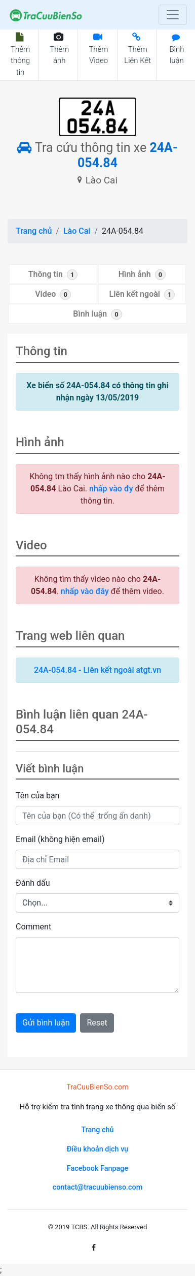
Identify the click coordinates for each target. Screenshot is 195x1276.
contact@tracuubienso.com (98, 1187)
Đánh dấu (33, 883)
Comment (33, 926)
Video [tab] (53, 294)
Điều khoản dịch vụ (98, 1149)
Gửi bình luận (45, 1023)
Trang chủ (34, 231)
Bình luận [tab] (97, 314)
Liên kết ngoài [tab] (142, 294)
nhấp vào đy (111, 488)
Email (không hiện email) (60, 839)
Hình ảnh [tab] (142, 274)
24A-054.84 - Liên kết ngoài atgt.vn (97, 670)
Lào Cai (76, 231)
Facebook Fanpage (97, 1168)
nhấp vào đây (85, 591)
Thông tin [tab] (53, 274)
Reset (97, 1023)
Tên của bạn (37, 795)
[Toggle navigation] (173, 15)
